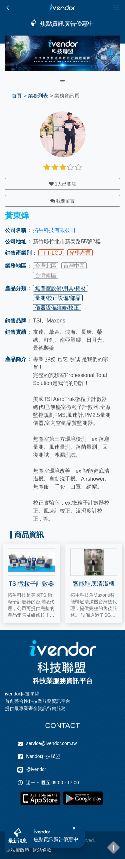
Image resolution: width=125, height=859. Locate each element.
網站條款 (42, 850)
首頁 (17, 95)
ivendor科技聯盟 (43, 756)
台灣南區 (45, 275)
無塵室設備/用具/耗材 (60, 288)
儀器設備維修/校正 (57, 307)
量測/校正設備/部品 (58, 298)
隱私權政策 (17, 850)
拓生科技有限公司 (54, 230)
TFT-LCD (51, 253)
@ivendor (36, 769)
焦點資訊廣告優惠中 (55, 839)
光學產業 (80, 253)
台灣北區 (45, 266)
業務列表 (38, 95)
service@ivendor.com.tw (51, 743)
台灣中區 (74, 266)
